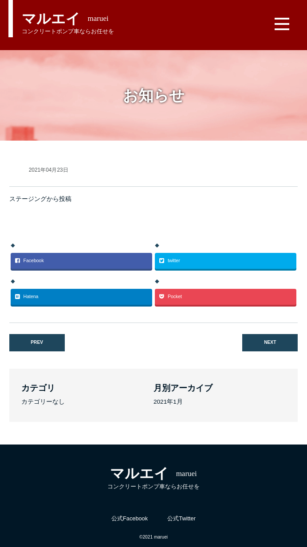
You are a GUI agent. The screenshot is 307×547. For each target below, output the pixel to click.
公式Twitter (181, 518)
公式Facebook (129, 518)
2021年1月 (168, 401)
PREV (37, 342)
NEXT (270, 342)
